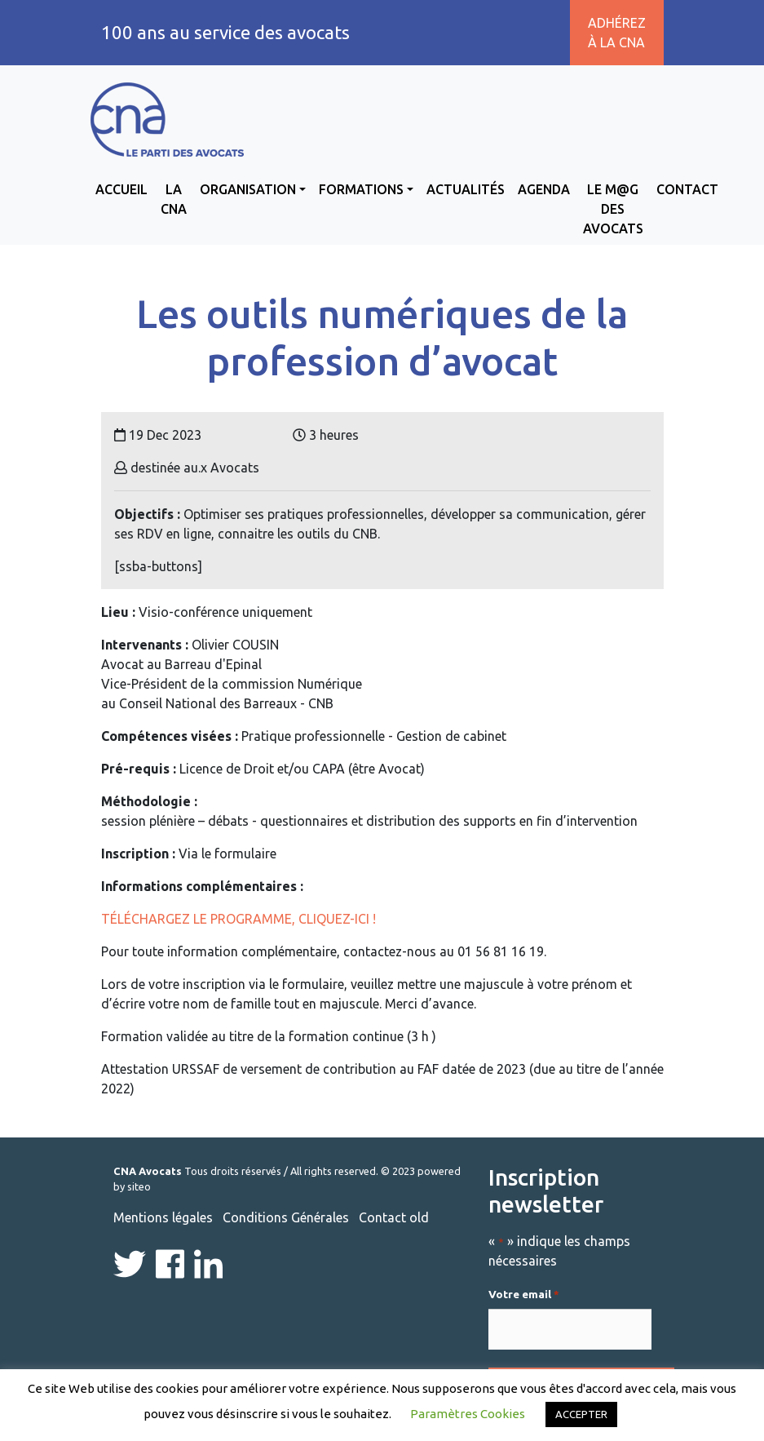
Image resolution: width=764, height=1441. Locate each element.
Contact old (394, 1217)
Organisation (248, 189)
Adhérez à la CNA (617, 33)
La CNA (174, 199)
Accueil (121, 189)
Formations (361, 189)
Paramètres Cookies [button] (467, 1414)
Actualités (465, 189)
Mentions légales (163, 1217)
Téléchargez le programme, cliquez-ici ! (240, 918)
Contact (687, 189)
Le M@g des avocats (613, 209)
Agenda (544, 189)
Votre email (523, 1295)
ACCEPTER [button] (581, 1414)
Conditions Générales (286, 1217)
